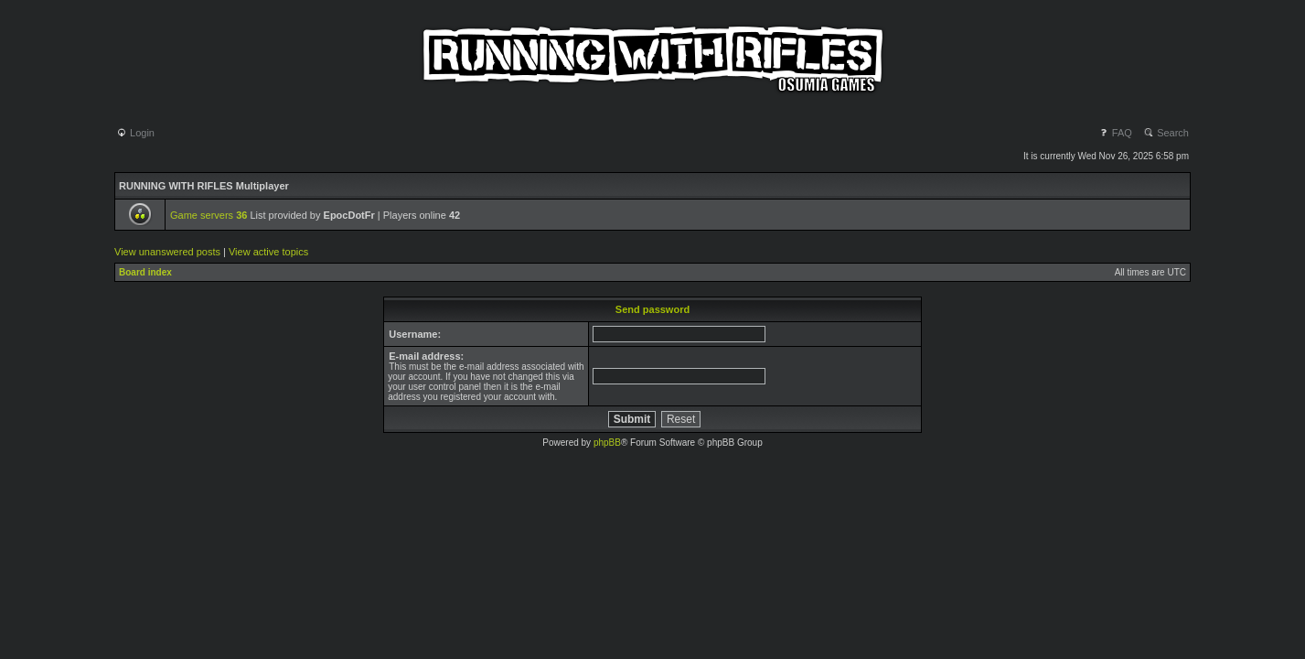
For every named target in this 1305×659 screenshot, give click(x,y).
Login (135, 132)
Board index (145, 272)
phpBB (607, 443)
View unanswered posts (167, 251)
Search (1166, 132)
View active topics (268, 251)
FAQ (1115, 132)
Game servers (208, 215)
